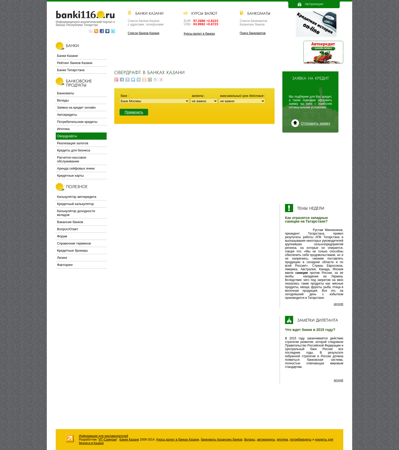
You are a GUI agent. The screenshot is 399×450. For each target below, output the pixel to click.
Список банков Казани (143, 33)
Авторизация (314, 4)
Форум (62, 236)
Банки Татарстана (70, 70)
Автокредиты (67, 115)
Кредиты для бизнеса (73, 150)
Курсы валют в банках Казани (177, 439)
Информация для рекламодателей (103, 436)
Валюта (198, 96)
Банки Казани (67, 56)
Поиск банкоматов (253, 33)
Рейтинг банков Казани (74, 63)
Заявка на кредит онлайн (76, 107)
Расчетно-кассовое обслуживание (71, 159)
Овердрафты (67, 136)
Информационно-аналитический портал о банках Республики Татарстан (85, 23)
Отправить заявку (315, 123)
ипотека (282, 439)
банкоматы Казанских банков (221, 439)
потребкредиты (300, 439)
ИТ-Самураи (108, 439)
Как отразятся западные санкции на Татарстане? (306, 219)
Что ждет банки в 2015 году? (310, 329)
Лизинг (62, 258)
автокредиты (266, 439)
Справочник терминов (74, 243)
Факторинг (65, 265)
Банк (124, 96)
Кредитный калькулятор (75, 204)
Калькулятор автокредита (76, 197)
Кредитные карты (70, 175)
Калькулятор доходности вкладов (76, 213)
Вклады (63, 100)
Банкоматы (65, 93)
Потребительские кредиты (77, 122)
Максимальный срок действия (242, 96)
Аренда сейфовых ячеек (76, 168)
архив (338, 304)
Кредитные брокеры (72, 250)
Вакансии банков (70, 222)
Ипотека (63, 129)
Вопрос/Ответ (67, 229)
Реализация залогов (72, 143)
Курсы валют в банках (199, 33)
